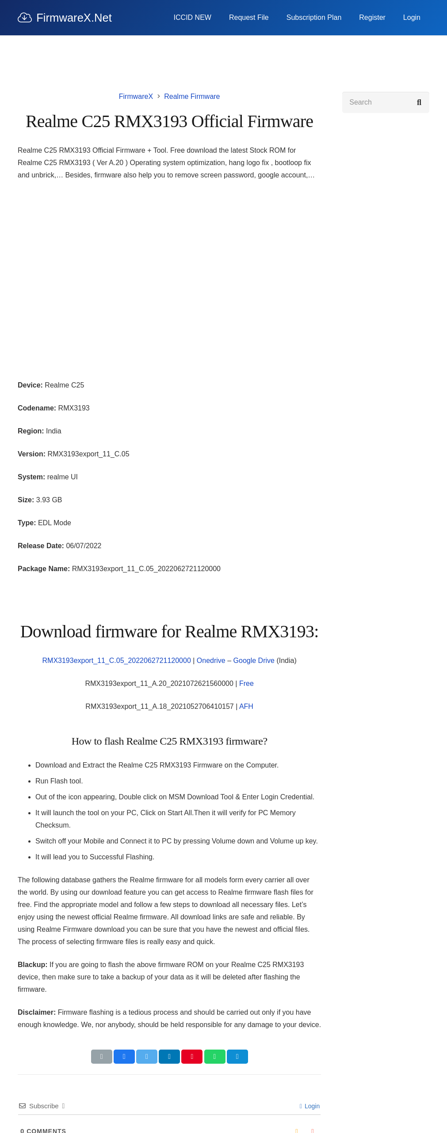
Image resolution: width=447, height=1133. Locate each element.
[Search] (385, 102)
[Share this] (124, 1057)
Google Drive (254, 660)
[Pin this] (191, 1057)
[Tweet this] (146, 1057)
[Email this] (101, 1057)
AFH (246, 706)
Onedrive (211, 660)
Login (310, 1106)
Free (246, 683)
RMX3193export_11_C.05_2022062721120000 (116, 660)
